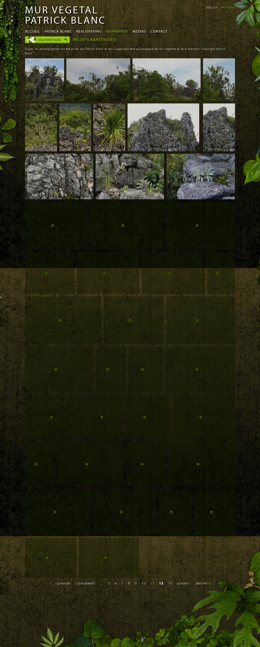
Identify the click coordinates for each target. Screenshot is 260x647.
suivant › (184, 583)
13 (170, 583)
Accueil (32, 31)
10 (144, 583)
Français (228, 7)
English (211, 7)
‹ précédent (85, 583)
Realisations (88, 31)
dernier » (203, 583)
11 (152, 583)
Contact (159, 31)
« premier (63, 583)
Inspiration (117, 31)
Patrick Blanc (58, 31)
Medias (139, 31)
